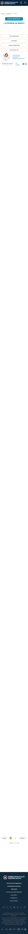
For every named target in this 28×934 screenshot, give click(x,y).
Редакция (14, 889)
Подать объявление (14, 19)
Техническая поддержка (14, 883)
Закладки (14, 40)
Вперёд (22, 838)
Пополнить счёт (14, 50)
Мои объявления (14, 36)
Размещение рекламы (14, 886)
